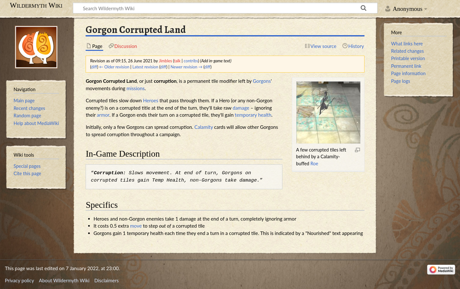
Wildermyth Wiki (36, 5)
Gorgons (262, 81)
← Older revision (114, 66)
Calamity (204, 127)
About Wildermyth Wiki (64, 280)
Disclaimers (106, 280)
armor (103, 115)
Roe (314, 163)
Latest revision (145, 66)
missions (135, 88)
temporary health (253, 115)
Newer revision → (187, 66)
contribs (191, 60)
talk (177, 60)
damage (241, 108)
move (136, 226)
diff (94, 66)
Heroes (150, 100)
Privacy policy (19, 280)
